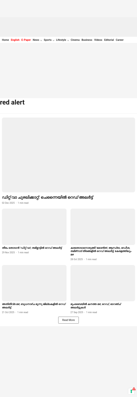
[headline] (68, 197)
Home (5, 39)
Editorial (109, 39)
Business (87, 39)
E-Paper (26, 39)
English (15, 39)
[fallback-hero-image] (68, 155)
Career (120, 39)
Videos (98, 39)
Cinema (75, 39)
